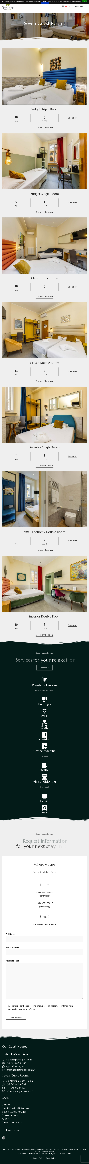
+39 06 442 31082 (44, 892)
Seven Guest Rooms (14, 1111)
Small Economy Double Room (44, 532)
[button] (67, 6)
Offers (6, 1118)
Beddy (68, 1154)
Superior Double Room (44, 616)
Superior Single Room (45, 447)
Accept (85, 1)
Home (6, 1104)
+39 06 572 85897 (44, 903)
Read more (45, 3)
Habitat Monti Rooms (15, 1108)
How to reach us (12, 1122)
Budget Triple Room (44, 109)
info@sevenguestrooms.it (44, 924)
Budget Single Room (44, 194)
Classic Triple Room (44, 278)
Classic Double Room (44, 363)
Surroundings (10, 1115)
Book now (72, 117)
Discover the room (44, 127)
